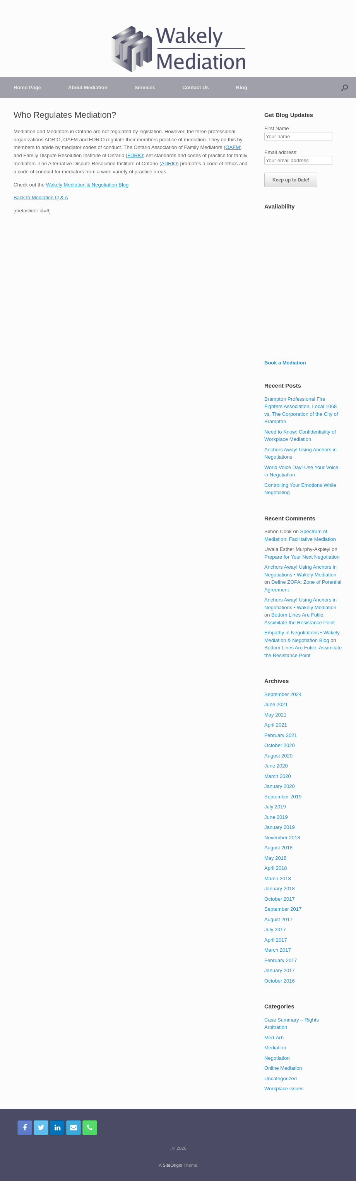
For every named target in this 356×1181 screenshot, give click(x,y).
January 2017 (279, 970)
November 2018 (282, 837)
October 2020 (279, 745)
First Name (276, 128)
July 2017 (275, 929)
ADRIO (169, 163)
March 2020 (277, 776)
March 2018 (277, 878)
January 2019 (279, 827)
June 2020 (276, 766)
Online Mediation (283, 1068)
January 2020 (279, 786)
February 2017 (280, 960)
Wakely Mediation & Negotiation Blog (87, 185)
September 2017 (282, 909)
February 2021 (280, 735)
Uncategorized (280, 1078)
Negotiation (277, 1058)
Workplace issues (284, 1088)
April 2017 (275, 940)
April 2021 (275, 725)
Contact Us (195, 87)
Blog (241, 87)
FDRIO (135, 155)
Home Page (27, 87)
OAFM (232, 147)
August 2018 (278, 848)
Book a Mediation (285, 363)
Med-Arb (274, 1037)
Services (145, 87)
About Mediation (88, 87)
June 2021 (276, 704)
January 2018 (279, 888)
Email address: (281, 152)
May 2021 (275, 715)
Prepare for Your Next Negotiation (301, 557)
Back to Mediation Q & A (41, 197)
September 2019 (282, 797)
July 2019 (275, 807)
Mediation (275, 1048)
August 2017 (278, 919)
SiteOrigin (172, 1165)
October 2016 (279, 981)
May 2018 (275, 858)
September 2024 (282, 694)
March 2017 (277, 950)
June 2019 (276, 817)
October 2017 (279, 899)
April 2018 (275, 868)
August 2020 (278, 756)
